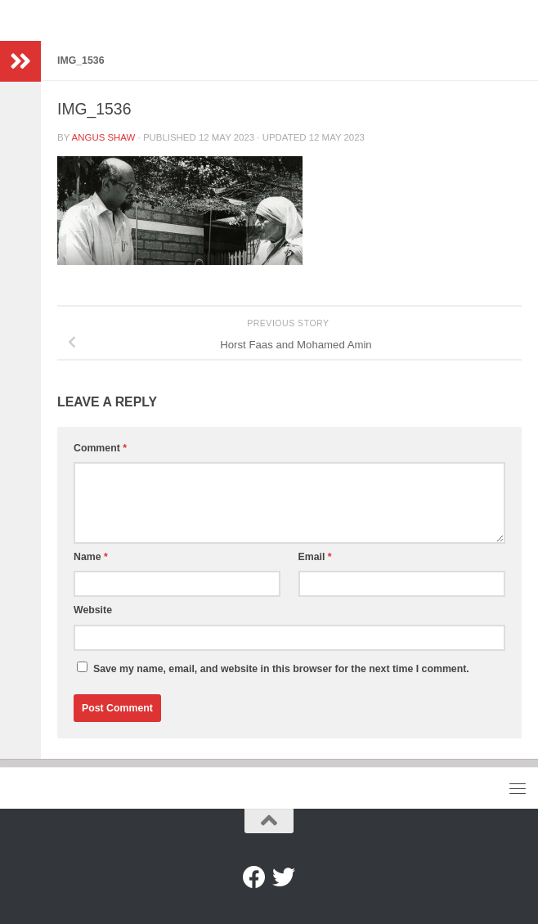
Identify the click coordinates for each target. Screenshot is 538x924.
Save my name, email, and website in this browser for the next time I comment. (281, 669)
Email (315, 557)
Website (93, 610)
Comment (100, 448)
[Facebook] (254, 877)
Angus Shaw (104, 137)
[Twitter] (283, 877)
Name (91, 557)
